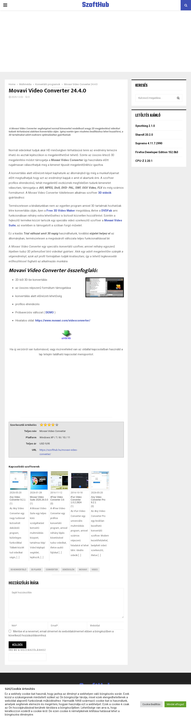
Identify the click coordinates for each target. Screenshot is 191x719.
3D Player (36, 570)
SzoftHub (95, 5)
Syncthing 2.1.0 (145, 125)
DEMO (49, 312)
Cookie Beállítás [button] (151, 704)
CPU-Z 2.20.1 (143, 160)
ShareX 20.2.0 (144, 134)
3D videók (104, 192)
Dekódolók (68, 570)
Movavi (83, 570)
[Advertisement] (95, 41)
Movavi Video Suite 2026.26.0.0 (39, 498)
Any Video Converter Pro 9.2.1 (98, 500)
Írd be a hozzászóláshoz (27, 650)
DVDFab (106, 210)
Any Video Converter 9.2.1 (18, 498)
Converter (52, 570)
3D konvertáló (18, 570)
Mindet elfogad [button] (175, 704)
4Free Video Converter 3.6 (57, 498)
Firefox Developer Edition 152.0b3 (156, 152)
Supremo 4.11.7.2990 (148, 143)
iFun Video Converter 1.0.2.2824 (76, 500)
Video (95, 570)
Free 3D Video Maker (60, 210)
